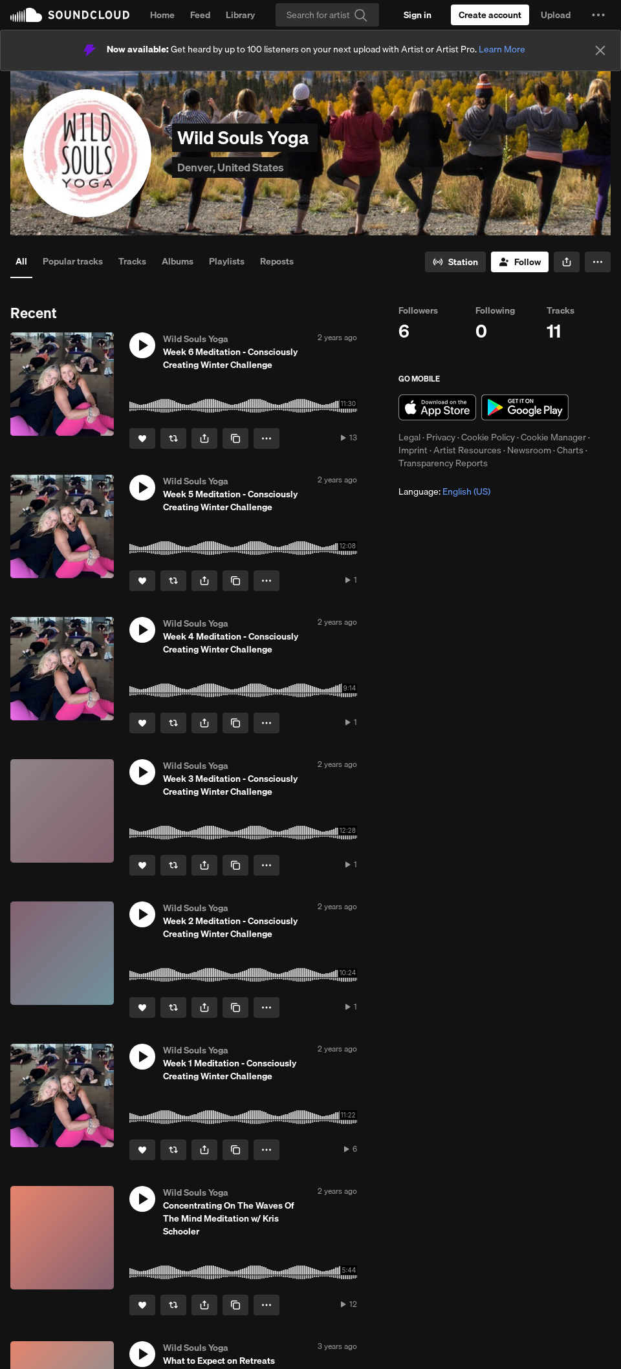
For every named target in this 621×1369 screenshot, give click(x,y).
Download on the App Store (437, 407)
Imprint (413, 450)
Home (162, 15)
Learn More (502, 49)
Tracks (132, 261)
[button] (598, 15)
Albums (177, 261)
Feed (200, 15)
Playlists (227, 261)
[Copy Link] (235, 438)
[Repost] (173, 438)
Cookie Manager (553, 437)
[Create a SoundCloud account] (490, 15)
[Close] (600, 50)
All (21, 261)
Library (240, 15)
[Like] (142, 438)
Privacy (440, 437)
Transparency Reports (443, 463)
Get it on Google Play (525, 407)
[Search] (327, 15)
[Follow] (520, 262)
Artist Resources (467, 450)
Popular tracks (73, 261)
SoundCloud (69, 15)
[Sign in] (417, 15)
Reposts (277, 261)
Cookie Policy (488, 437)
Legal (409, 437)
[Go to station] (455, 262)
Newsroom (529, 450)
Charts (570, 450)
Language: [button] (444, 491)
